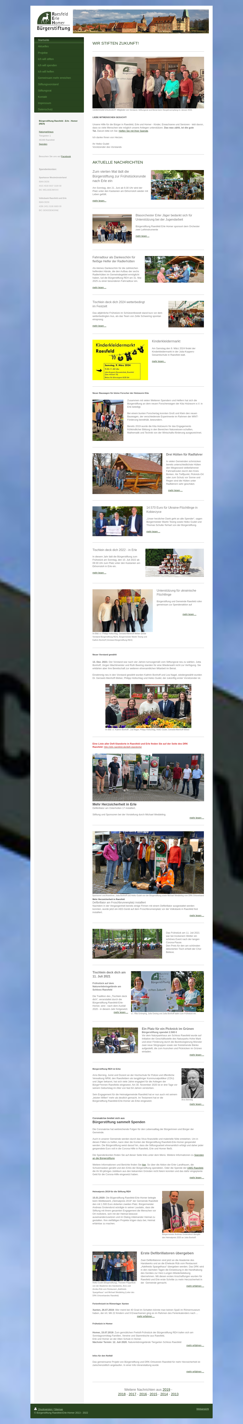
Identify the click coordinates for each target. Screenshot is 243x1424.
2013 (174, 1394)
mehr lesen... (99, 200)
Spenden (43, 144)
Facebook (66, 156)
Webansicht (202, 1409)
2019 (166, 1390)
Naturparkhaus (46, 131)
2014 (164, 1394)
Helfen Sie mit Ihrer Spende (133, 131)
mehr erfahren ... (146, 1316)
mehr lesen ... (142, 236)
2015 (153, 1394)
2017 (132, 1394)
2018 (122, 1394)
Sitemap (58, 1409)
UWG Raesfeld (195, 1168)
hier (144, 1164)
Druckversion (43, 1409)
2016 (143, 1394)
